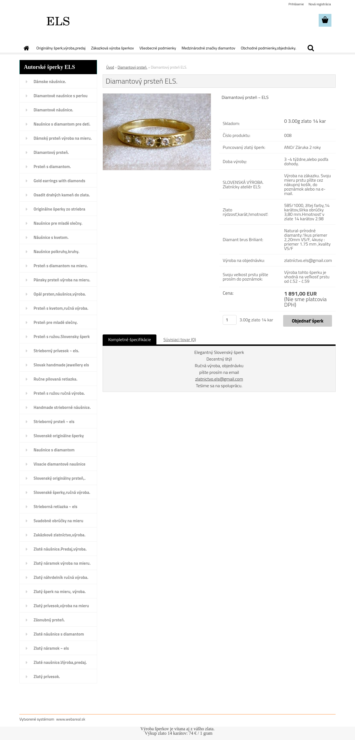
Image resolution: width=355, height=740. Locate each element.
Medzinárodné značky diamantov (208, 48)
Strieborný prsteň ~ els (54, 421)
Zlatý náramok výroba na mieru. (62, 563)
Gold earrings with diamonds (59, 181)
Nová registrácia (319, 4)
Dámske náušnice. (50, 81)
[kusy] (230, 320)
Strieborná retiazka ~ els (55, 506)
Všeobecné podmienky (158, 48)
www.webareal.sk (70, 719)
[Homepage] (25, 48)
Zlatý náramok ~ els (51, 648)
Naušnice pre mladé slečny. (58, 223)
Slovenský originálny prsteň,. (59, 478)
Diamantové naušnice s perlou (60, 95)
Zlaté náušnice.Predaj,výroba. (60, 549)
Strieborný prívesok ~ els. (56, 351)
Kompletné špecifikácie (129, 339)
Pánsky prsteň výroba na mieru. (62, 280)
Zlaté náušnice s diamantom (59, 634)
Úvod (110, 67)
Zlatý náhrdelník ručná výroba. (61, 577)
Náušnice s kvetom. (51, 237)
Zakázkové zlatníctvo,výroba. (59, 535)
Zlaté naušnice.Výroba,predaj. (60, 662)
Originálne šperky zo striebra (59, 209)
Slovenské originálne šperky (59, 435)
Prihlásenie (296, 4)
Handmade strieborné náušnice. (62, 407)
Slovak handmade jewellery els (61, 365)
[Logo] (57, 20)
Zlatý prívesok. (47, 676)
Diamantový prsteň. (51, 152)
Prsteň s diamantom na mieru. (61, 265)
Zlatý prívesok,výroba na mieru (61, 605)
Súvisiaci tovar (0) (179, 339)
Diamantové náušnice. (53, 110)
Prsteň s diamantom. (52, 166)
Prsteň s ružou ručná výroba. (59, 393)
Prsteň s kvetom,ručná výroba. (61, 308)
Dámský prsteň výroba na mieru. (63, 138)
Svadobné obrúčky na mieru (58, 521)
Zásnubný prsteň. (49, 620)
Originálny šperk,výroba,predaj (60, 48)
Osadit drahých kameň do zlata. (62, 195)
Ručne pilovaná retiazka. (55, 379)
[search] (310, 48)
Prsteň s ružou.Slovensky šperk (62, 336)
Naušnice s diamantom (54, 450)
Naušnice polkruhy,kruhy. (56, 251)
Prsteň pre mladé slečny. (56, 322)
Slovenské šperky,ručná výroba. (62, 492)
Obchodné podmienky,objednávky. (268, 48)
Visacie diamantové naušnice (59, 464)
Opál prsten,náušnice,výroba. (60, 294)
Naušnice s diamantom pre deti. (62, 124)
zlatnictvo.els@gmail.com (219, 379)
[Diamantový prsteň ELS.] (157, 95)
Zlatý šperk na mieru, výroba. (60, 591)
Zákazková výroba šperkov (112, 48)
